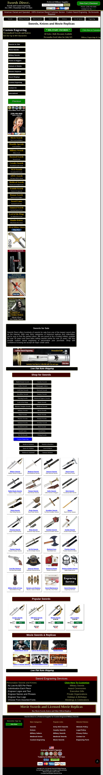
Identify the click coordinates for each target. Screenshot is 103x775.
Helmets (64, 19)
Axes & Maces (47, 448)
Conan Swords (58, 664)
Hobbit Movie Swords (21, 650)
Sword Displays (14, 77)
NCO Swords (16, 169)
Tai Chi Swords (22, 435)
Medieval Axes (51, 549)
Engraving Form (82, 740)
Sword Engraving (70, 588)
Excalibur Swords (22, 394)
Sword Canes (16, 201)
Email (94, 9)
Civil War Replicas (15, 568)
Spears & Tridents (28, 448)
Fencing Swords (23, 398)
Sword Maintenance (51, 588)
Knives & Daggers (15, 60)
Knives (51, 19)
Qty (11, 622)
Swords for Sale (14, 44)
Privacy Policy (82, 733)
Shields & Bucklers (48, 444)
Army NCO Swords (60, 727)
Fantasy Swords (42, 394)
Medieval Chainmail (28, 452)
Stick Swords (42, 427)
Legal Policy (81, 730)
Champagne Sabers (42, 386)
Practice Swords (23, 418)
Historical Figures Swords (42, 398)
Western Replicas (15, 71)
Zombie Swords (70, 530)
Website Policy (82, 727)
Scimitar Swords (42, 423)
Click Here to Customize (92, 30)
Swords (10, 19)
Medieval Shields (51, 568)
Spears (70, 510)
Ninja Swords (22, 414)
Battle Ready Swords (22, 382)
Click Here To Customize (77, 683)
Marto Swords (42, 402)
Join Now (14, 724)
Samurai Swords (16, 208)
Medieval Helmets (28, 444)
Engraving (92, 19)
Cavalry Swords (16, 163)
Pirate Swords (42, 414)
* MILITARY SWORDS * (58, 30)
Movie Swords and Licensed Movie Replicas (51, 707)
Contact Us (13, 88)
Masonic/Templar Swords (22, 406)
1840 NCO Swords (36, 618)
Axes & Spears (78, 19)
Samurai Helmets (47, 452)
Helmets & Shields (15, 66)
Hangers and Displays (33, 588)
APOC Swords (16, 176)
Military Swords (24, 19)
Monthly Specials (16, 144)
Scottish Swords (16, 189)
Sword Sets (42, 431)
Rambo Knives (16, 220)
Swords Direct (17, 3)
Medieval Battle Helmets (70, 568)
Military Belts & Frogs (15, 588)
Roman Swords (16, 195)
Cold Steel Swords (22, 390)
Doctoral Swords (17, 157)
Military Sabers (36, 733)
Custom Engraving (15, 30)
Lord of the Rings (16, 214)
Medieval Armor (36, 736)
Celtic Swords (22, 386)
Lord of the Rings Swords (40, 650)
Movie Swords (37, 19)
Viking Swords (42, 435)
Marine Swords (55, 618)
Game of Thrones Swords (21, 664)
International (13, 93)
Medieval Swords (16, 182)
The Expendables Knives (40, 664)
